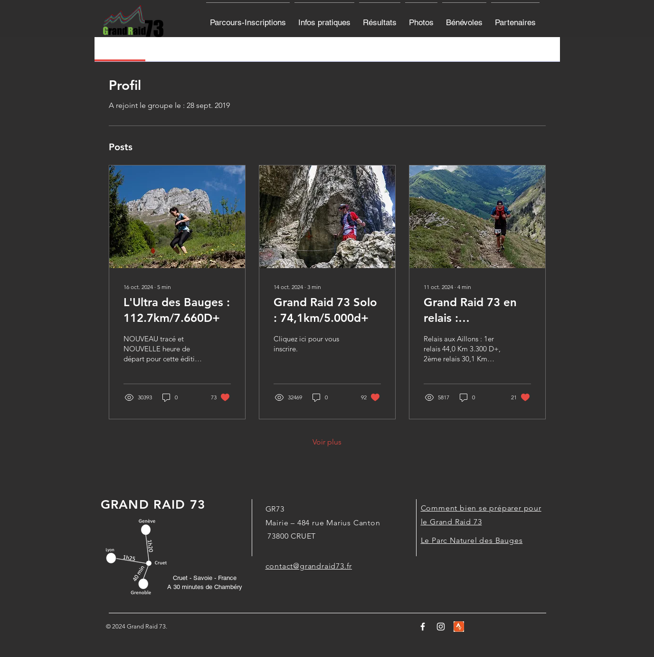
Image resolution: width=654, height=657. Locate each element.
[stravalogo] (459, 626)
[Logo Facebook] (422, 626)
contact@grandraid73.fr (308, 565)
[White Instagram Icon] (441, 626)
